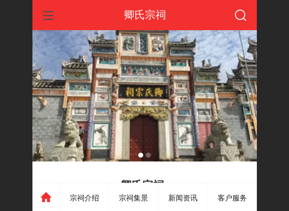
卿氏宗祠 (145, 15)
